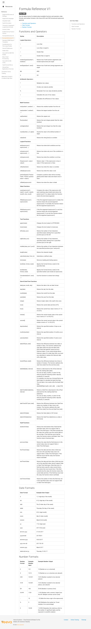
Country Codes (6, 29)
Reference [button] (4, 12)
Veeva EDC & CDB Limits (6, 61)
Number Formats (27, 27)
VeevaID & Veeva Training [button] (6, 72)
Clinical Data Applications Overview (8, 68)
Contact (66, 620)
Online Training (75, 620)
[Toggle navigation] (3, 2)
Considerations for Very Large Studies (7, 45)
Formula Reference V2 (8, 35)
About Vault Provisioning (5, 57)
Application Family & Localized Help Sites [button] (7, 77)
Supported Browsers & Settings (8, 15)
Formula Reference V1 (8, 38)
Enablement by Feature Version (8, 32)
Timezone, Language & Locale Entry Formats (8, 26)
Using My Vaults (6, 20)
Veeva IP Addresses (7, 48)
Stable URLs (5, 50)
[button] (3, 6)
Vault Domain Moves (7, 65)
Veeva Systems (20, 624)
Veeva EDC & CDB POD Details (8, 53)
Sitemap (83, 620)
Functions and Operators (29, 23)
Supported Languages (8, 18)
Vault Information (6, 23)
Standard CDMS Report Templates (8, 41)
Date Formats (26, 25)
